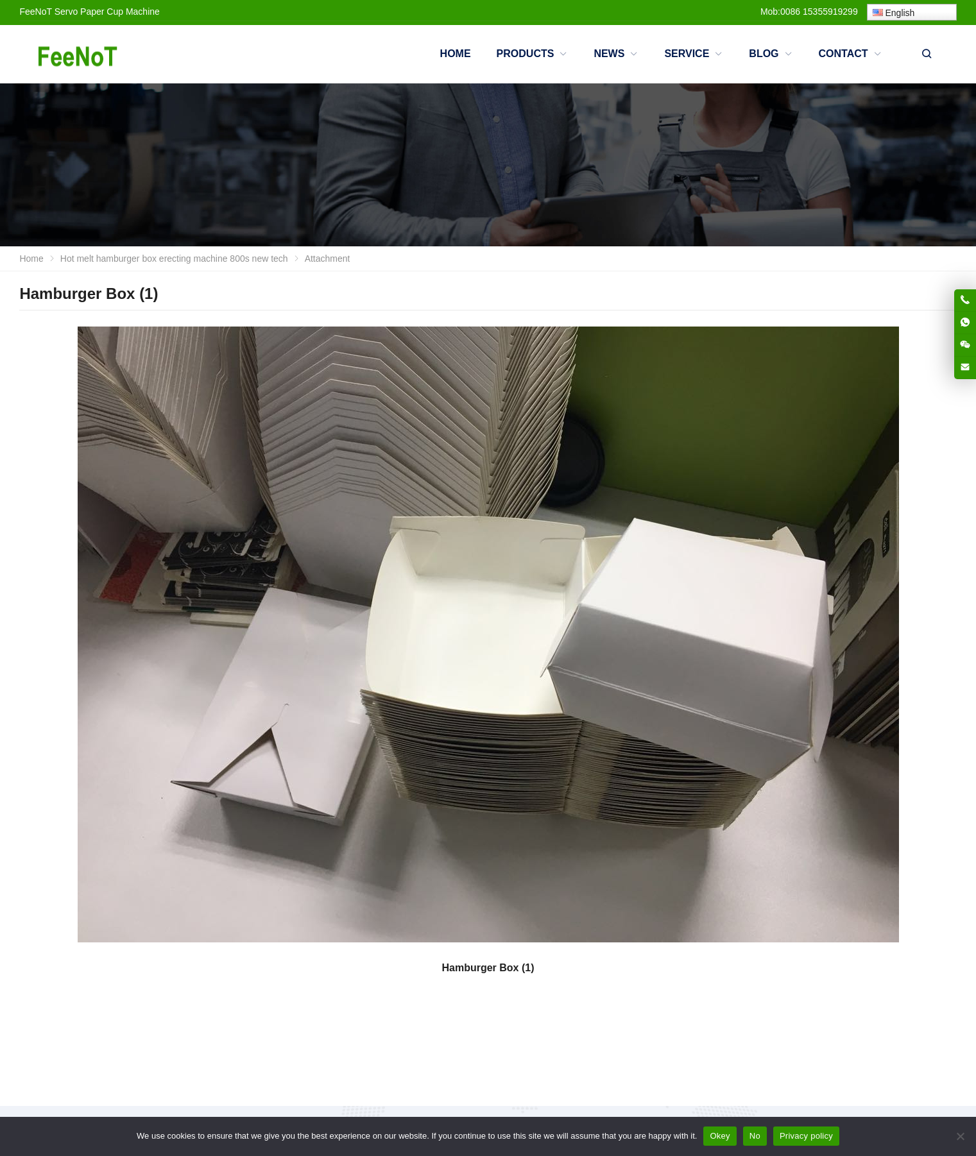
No (754, 1136)
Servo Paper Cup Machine (107, 11)
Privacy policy (806, 1136)
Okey (720, 1136)
